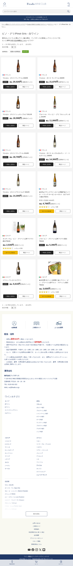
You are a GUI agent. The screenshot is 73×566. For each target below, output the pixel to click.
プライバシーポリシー (36, 538)
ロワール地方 (40, 416)
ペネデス (39, 447)
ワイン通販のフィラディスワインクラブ (13, 24)
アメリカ (39, 465)
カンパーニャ (9, 453)
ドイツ (7, 462)
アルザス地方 (40, 428)
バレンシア (39, 453)
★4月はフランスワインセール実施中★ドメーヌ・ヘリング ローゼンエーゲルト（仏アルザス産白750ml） (54, 194)
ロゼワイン (8, 413)
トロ (37, 459)
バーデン (7, 465)
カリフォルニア (41, 471)
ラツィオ (7, 447)
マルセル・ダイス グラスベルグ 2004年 (16, 192)
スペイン (39, 438)
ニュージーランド (41, 475)
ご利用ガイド (36, 526)
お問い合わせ (36, 523)
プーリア (7, 456)
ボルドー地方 (40, 407)
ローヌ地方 (39, 419)
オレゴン (39, 468)
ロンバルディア (9, 450)
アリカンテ (39, 456)
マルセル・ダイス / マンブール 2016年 (16, 153)
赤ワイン (7, 404)
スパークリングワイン (11, 410)
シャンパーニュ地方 (42, 413)
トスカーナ (8, 441)
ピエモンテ (8, 444)
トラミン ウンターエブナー (12, 280)
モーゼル (7, 468)
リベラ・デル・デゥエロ (43, 444)
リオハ (38, 441)
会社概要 (36, 535)
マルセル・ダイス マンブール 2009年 (52, 78)
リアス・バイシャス (42, 450)
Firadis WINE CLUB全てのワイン (37, 24)
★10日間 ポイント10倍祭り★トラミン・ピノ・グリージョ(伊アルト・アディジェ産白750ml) (54, 282)
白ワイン (51, 24)
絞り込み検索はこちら (19, 40)
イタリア (7, 438)
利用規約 (36, 529)
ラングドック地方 (41, 422)
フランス (39, 404)
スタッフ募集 (36, 541)
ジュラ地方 (39, 431)
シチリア (7, 459)
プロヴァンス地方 (41, 425)
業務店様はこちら (36, 544)
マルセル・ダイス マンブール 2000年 (15, 78)
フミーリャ (39, 462)
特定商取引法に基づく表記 (36, 532)
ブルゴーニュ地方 (41, 410)
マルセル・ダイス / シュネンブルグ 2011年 (17, 114)
